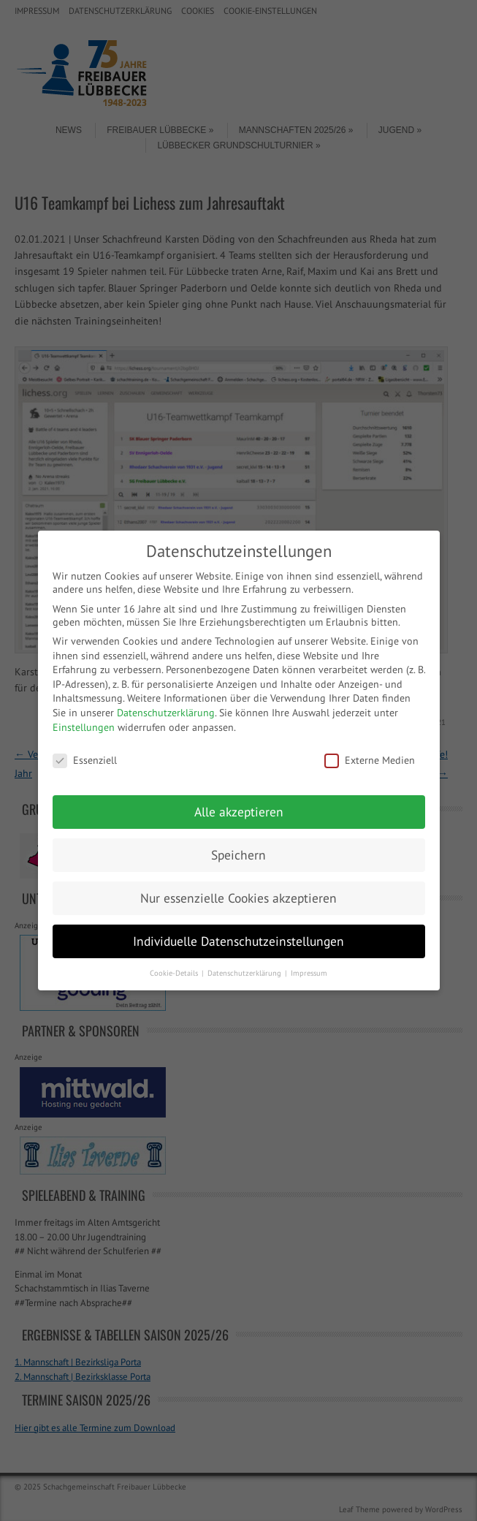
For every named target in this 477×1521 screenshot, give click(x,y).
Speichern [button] (238, 854)
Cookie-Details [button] (175, 973)
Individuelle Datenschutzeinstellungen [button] (238, 941)
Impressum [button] (309, 973)
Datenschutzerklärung (166, 712)
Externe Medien (369, 760)
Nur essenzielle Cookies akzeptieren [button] (238, 898)
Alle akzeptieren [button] (238, 811)
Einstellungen (84, 727)
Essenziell (85, 760)
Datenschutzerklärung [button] (245, 973)
